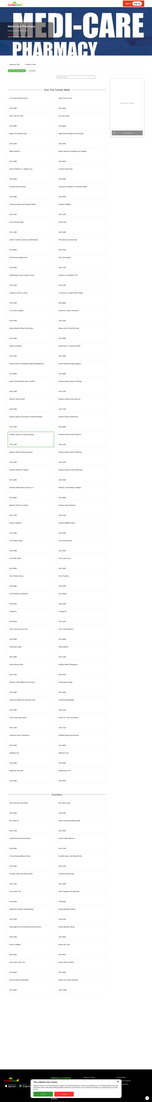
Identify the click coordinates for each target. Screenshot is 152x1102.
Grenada (54, 1049)
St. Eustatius (55, 1070)
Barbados (54, 1036)
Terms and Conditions (123, 1025)
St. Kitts (54, 1073)
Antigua (54, 1029)
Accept (43, 1094)
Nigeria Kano (55, 1066)
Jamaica (54, 1056)
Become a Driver (89, 1021)
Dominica (54, 1043)
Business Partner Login (91, 1028)
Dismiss (64, 1094)
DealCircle (54, 1039)
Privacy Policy (121, 1021)
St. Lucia (54, 1077)
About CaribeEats (122, 1028)
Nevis (53, 1063)
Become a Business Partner (93, 1025)
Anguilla (54, 1026)
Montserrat (55, 1060)
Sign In (128, 3)
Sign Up (137, 3)
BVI (52, 1032)
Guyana (54, 1053)
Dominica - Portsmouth (59, 1046)
